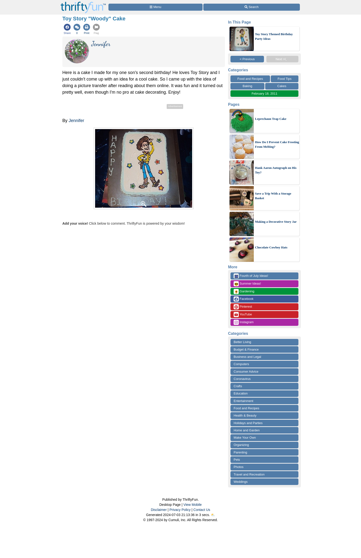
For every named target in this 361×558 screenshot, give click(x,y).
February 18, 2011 (264, 93)
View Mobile (192, 505)
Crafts (238, 386)
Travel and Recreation (249, 474)
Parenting (240, 452)
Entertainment (243, 401)
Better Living (242, 342)
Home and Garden (247, 430)
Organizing (241, 445)
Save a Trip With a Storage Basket (273, 196)
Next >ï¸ (282, 59)
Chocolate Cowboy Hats (271, 247)
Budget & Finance (246, 349)
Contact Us (201, 510)
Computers (241, 364)
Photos (238, 467)
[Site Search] (251, 7)
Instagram (244, 322)
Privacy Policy (179, 510)
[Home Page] (83, 3)
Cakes (281, 86)
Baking (247, 86)
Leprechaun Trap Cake (270, 119)
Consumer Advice (246, 371)
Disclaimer (159, 510)
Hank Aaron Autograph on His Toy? (275, 170)
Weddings (241, 482)
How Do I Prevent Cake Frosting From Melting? (277, 144)
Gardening (244, 291)
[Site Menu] (155, 7)
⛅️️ (213, 515)
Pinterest (243, 306)
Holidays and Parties (248, 423)
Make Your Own (245, 437)
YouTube (243, 314)
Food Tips (284, 79)
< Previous (247, 59)
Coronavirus (242, 379)
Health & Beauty (245, 415)
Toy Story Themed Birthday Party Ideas (274, 36)
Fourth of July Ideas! (251, 276)
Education (241, 393)
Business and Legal (247, 357)
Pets (237, 459)
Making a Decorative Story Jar (276, 221)
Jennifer (76, 120)
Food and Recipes (250, 79)
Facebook (244, 299)
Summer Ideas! (247, 283)
